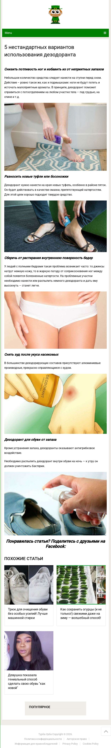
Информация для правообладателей (36, 743)
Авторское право (77, 739)
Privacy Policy (70, 743)
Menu (8, 33)
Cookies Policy (91, 743)
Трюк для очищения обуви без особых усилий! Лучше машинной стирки (28, 613)
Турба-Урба (45, 734)
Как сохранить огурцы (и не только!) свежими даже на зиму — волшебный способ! (81, 613)
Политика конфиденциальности (43, 739)
